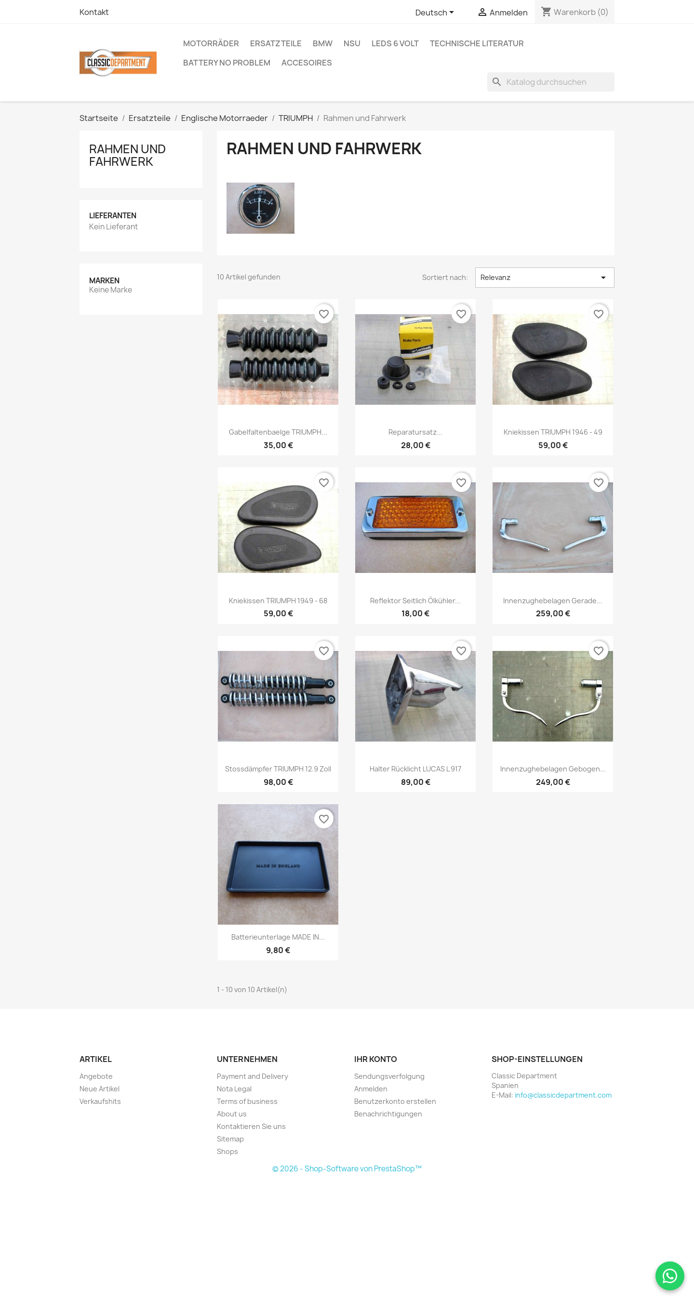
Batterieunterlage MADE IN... (278, 937)
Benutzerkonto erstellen (395, 1101)
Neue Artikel (100, 1088)
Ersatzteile (276, 43)
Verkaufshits (100, 1101)
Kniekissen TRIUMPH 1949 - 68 (278, 600)
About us (232, 1113)
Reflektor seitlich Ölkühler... (415, 600)
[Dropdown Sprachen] (436, 13)
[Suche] (550, 82)
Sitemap (230, 1138)
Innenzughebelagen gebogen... (553, 768)
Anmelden (370, 1088)
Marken (104, 281)
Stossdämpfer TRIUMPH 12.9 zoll (278, 768)
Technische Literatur (477, 43)
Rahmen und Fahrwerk (127, 155)
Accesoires (306, 62)
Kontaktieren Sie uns (251, 1126)
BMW (323, 43)
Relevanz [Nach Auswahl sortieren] (544, 277)
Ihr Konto (375, 1059)
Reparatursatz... (415, 432)
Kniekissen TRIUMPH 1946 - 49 (553, 432)
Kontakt (94, 12)
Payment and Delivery (252, 1076)
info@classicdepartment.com (563, 1095)
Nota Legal (234, 1088)
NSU (352, 43)
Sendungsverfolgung (389, 1076)
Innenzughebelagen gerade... (552, 600)
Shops (227, 1151)
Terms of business (247, 1101)
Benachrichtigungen (388, 1113)
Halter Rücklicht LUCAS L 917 (415, 768)
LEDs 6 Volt (395, 43)
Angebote (96, 1076)
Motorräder (211, 43)
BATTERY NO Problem (226, 62)
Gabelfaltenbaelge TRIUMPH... (278, 432)
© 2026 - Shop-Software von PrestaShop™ (347, 1169)
